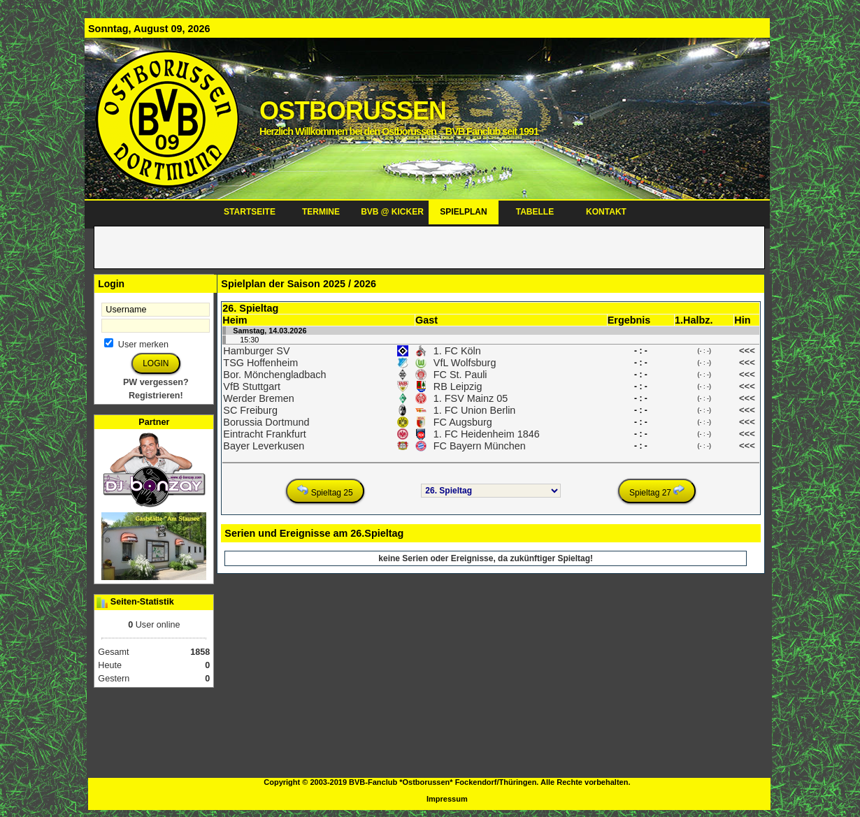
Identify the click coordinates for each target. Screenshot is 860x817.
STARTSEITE (249, 212)
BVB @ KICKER (392, 212)
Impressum (447, 799)
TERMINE (321, 212)
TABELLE (535, 212)
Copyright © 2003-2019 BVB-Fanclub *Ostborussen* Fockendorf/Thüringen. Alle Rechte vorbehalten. (447, 782)
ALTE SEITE (28, 5)
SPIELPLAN (463, 212)
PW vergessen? (156, 382)
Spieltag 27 (657, 491)
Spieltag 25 (324, 491)
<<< (747, 350)
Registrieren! (156, 395)
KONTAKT (606, 212)
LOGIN (156, 363)
